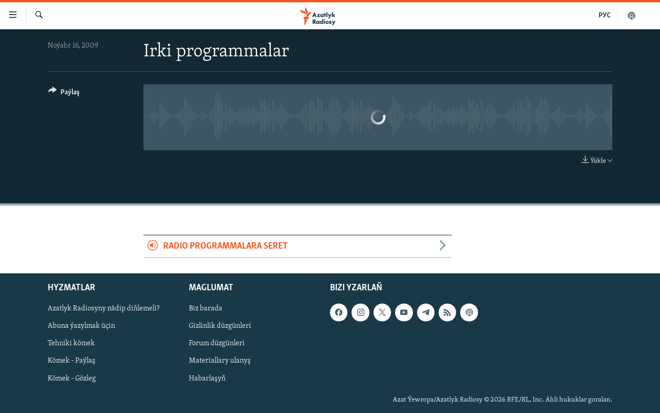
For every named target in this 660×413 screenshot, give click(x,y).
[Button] (64, 93)
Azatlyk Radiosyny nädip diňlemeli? (104, 308)
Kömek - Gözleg (72, 378)
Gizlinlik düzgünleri (220, 326)
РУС (605, 15)
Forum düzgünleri (217, 343)
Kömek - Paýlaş (71, 360)
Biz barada (205, 308)
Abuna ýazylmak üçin (81, 326)
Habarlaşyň (207, 378)
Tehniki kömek (71, 343)
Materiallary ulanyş (220, 360)
